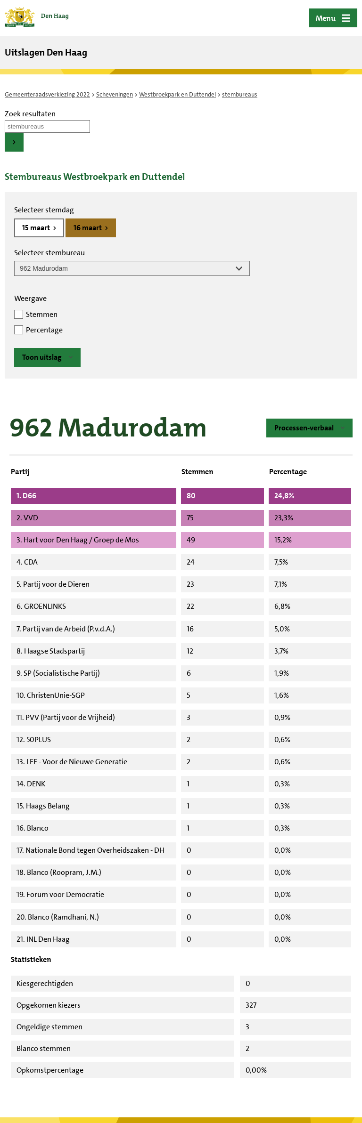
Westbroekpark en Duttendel (177, 94)
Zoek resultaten (30, 114)
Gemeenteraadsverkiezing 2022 (47, 94)
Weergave (30, 298)
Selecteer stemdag (44, 210)
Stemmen (42, 314)
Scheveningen (114, 94)
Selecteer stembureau (49, 253)
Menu (326, 18)
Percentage (44, 330)
